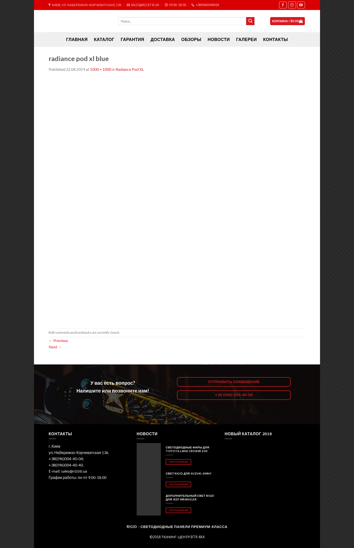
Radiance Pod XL (130, 69)
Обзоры (191, 39)
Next (55, 346)
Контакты (275, 39)
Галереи (246, 39)
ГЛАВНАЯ (77, 39)
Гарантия (132, 39)
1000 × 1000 (100, 69)
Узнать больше (178, 461)
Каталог (104, 39)
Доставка (163, 39)
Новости (219, 39)
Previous (58, 340)
